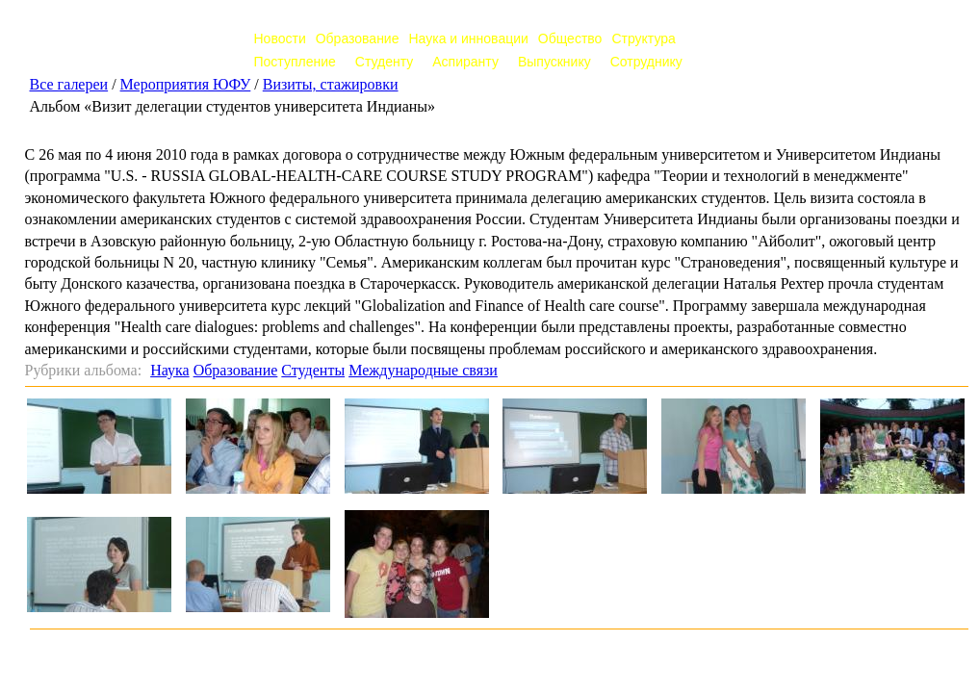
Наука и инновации (468, 38)
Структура (643, 38)
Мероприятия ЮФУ (185, 84)
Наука (169, 370)
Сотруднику (646, 61)
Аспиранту (465, 61)
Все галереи (69, 84)
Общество (570, 38)
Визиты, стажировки (331, 84)
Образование (357, 38)
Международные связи (423, 370)
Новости (280, 38)
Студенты (313, 370)
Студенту (384, 61)
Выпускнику (554, 61)
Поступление (295, 61)
